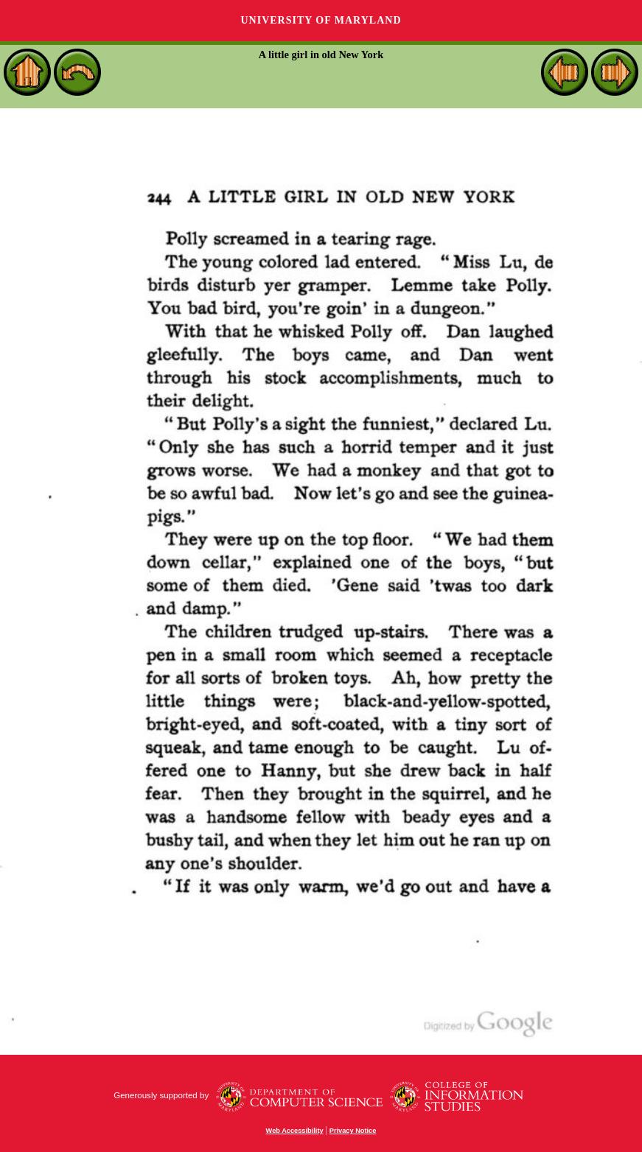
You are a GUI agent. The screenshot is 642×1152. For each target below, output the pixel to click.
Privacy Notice (353, 1130)
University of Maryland (320, 20)
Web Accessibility (295, 1130)
